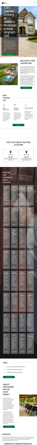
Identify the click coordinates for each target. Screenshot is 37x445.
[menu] (35, 2)
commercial (27, 72)
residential (22, 72)
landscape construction (24, 69)
